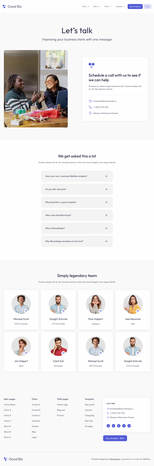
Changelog (89, 415)
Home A (7, 410)
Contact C (36, 415)
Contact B (36, 410)
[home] (12, 6)
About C (7, 437)
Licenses (88, 410)
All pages (89, 426)
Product (60, 415)
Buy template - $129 (115, 438)
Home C (7, 421)
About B (7, 432)
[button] (86, 6)
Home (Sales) (9, 404)
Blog (34, 432)
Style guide (89, 404)
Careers (35, 426)
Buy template (135, 6)
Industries (36, 421)
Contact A (36, 404)
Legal (34, 437)
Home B (7, 415)
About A (7, 426)
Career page (62, 404)
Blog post (61, 410)
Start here (89, 421)
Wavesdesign (115, 459)
